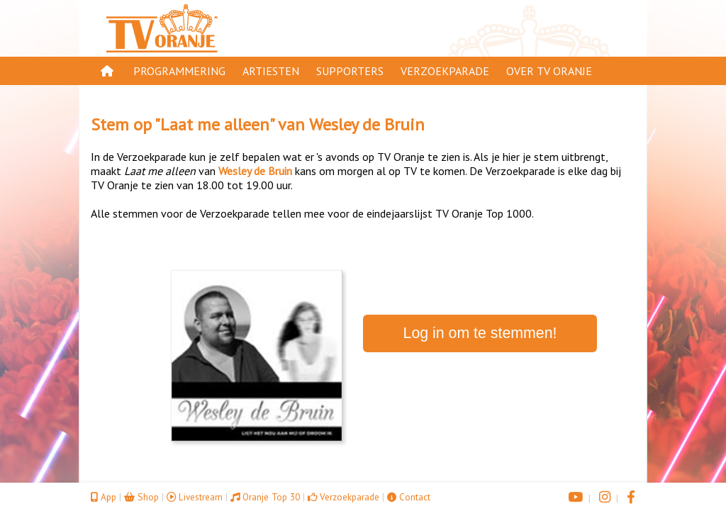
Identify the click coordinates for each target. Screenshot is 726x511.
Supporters (350, 71)
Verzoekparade (445, 71)
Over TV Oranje (549, 71)
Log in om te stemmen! (480, 333)
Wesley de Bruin (367, 124)
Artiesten (270, 71)
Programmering (179, 71)
